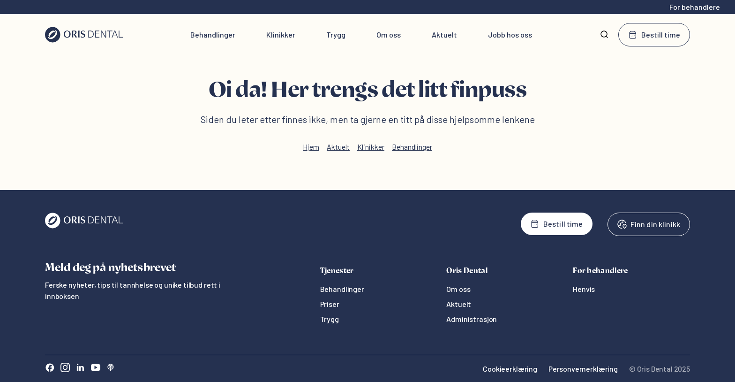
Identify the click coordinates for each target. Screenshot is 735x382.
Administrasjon (471, 318)
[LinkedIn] (80, 368)
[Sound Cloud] (110, 368)
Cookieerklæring (510, 368)
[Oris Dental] (84, 226)
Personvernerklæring (583, 368)
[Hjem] (84, 35)
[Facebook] (49, 368)
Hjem (311, 146)
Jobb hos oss (510, 34)
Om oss (388, 34)
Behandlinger (212, 34)
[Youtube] (95, 368)
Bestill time (654, 34)
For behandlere (694, 6)
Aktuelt (444, 34)
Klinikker (280, 34)
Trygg (335, 34)
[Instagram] (65, 368)
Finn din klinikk (648, 224)
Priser (329, 303)
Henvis (584, 288)
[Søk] (604, 34)
